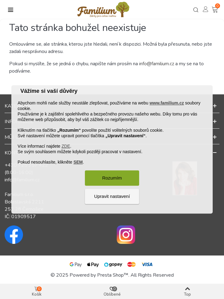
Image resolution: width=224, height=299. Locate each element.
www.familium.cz (167, 102)
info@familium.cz (156, 63)
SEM (78, 162)
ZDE (66, 146)
